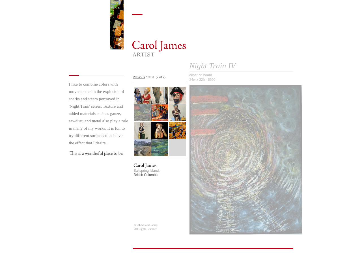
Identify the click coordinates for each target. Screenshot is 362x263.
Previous (139, 77)
